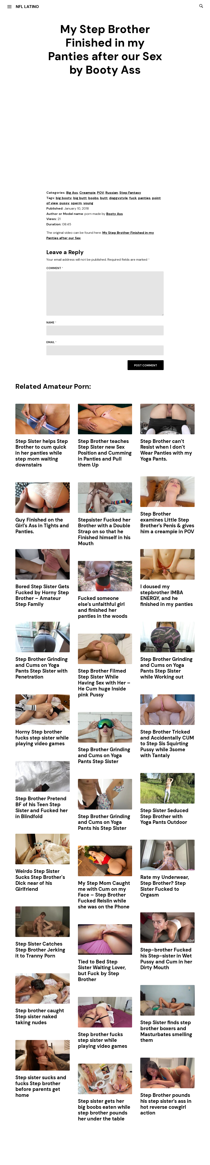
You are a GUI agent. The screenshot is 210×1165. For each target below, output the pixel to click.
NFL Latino (27, 7)
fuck (133, 198)
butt (104, 198)
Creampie (87, 192)
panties (144, 198)
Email (51, 342)
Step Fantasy (130, 192)
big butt (80, 198)
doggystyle (118, 198)
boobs (93, 198)
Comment (54, 268)
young (88, 203)
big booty (64, 198)
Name (51, 322)
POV (100, 192)
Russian (111, 192)
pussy (64, 203)
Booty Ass (114, 214)
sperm (76, 203)
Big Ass (72, 192)
